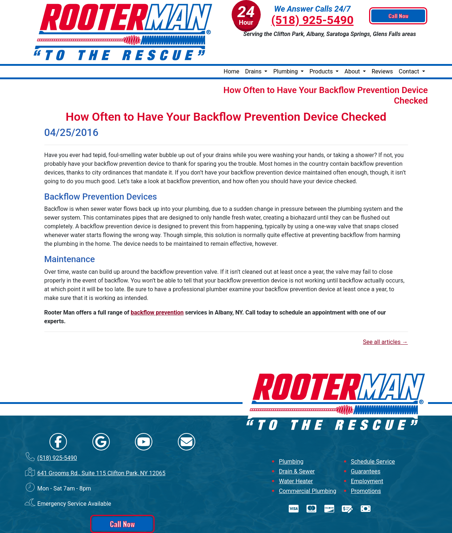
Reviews (382, 48)
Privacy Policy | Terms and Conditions (226, 527)
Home (231, 48)
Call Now (398, 16)
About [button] (352, 48)
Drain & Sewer (297, 448)
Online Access (209, 520)
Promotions (366, 467)
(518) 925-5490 (312, 20)
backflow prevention (157, 289)
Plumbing (291, 438)
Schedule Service (373, 438)
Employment (367, 457)
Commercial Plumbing (307, 467)
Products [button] (321, 48)
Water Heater (296, 457)
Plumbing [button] (286, 48)
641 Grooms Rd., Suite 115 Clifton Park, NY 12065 (101, 449)
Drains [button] (254, 48)
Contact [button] (410, 48)
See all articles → (385, 318)
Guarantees (366, 448)
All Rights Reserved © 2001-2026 (251, 520)
